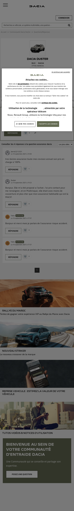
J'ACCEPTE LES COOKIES (48, 124)
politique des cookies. (50, 103)
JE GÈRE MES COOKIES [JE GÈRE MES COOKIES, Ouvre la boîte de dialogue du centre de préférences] (25, 124)
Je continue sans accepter (61, 72)
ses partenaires (23, 84)
